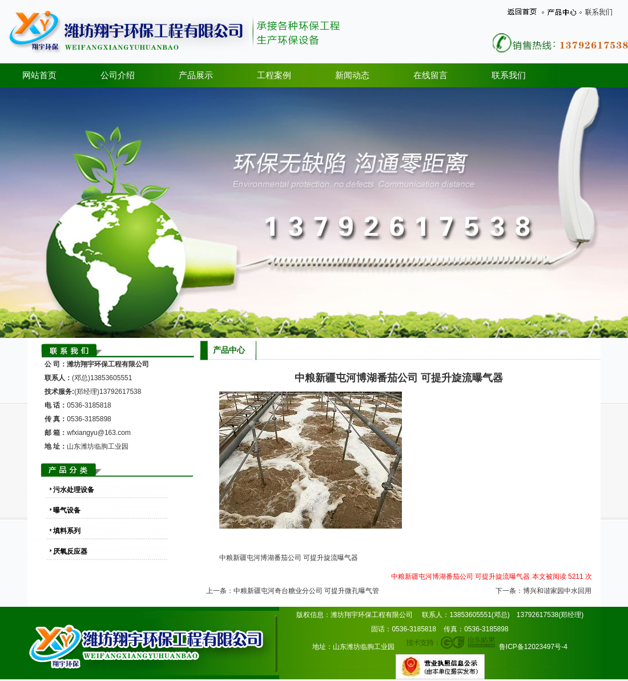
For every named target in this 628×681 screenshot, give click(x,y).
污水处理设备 (73, 490)
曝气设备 (66, 510)
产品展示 (196, 75)
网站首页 (39, 75)
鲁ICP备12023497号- (531, 647)
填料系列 (66, 531)
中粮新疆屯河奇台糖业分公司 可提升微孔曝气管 (306, 591)
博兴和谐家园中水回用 (557, 591)
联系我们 (509, 75)
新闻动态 (352, 75)
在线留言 (430, 75)
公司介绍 (117, 75)
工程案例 (274, 75)
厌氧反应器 (70, 551)
